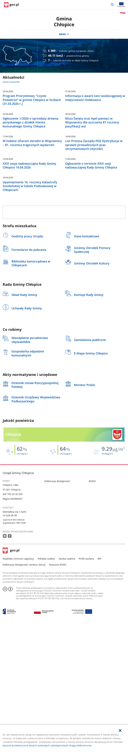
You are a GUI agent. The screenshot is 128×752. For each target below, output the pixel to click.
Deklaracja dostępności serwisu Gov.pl (24, 691)
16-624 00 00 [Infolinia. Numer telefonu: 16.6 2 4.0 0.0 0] (10, 641)
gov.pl (11, 677)
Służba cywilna (67, 684)
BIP (99, 684)
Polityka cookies (46, 684)
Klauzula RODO (57, 691)
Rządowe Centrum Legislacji (18, 684)
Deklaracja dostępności (57, 607)
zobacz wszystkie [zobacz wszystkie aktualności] (11, 81)
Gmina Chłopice (64, 21)
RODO (92, 607)
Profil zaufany (86, 684)
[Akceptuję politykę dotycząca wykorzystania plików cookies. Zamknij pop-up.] (120, 730)
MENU (64, 34)
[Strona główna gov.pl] (11, 5)
